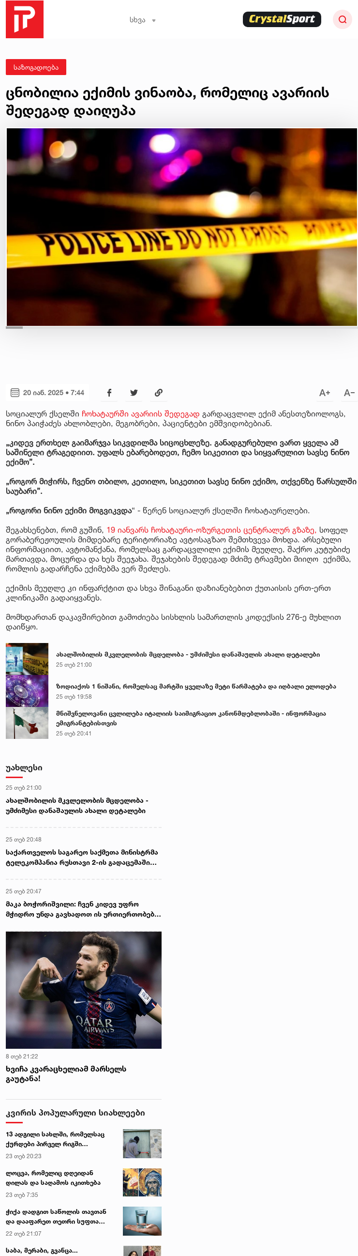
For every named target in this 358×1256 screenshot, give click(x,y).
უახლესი (24, 767)
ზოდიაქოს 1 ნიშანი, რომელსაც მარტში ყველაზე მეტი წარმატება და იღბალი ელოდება (196, 686)
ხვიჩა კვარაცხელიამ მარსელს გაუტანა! (66, 1074)
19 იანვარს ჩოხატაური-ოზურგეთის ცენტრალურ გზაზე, (211, 530)
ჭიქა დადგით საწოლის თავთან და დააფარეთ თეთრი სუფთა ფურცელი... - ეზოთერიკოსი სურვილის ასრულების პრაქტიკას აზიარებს (56, 1217)
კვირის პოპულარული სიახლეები (75, 1112)
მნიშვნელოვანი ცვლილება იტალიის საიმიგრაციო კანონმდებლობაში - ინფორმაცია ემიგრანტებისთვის (191, 718)
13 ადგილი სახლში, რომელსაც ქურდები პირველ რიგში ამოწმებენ (55, 1139)
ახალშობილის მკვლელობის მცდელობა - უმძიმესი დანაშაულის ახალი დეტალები (188, 654)
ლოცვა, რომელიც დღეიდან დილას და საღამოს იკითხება (53, 1177)
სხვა (143, 19)
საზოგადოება (36, 67)
